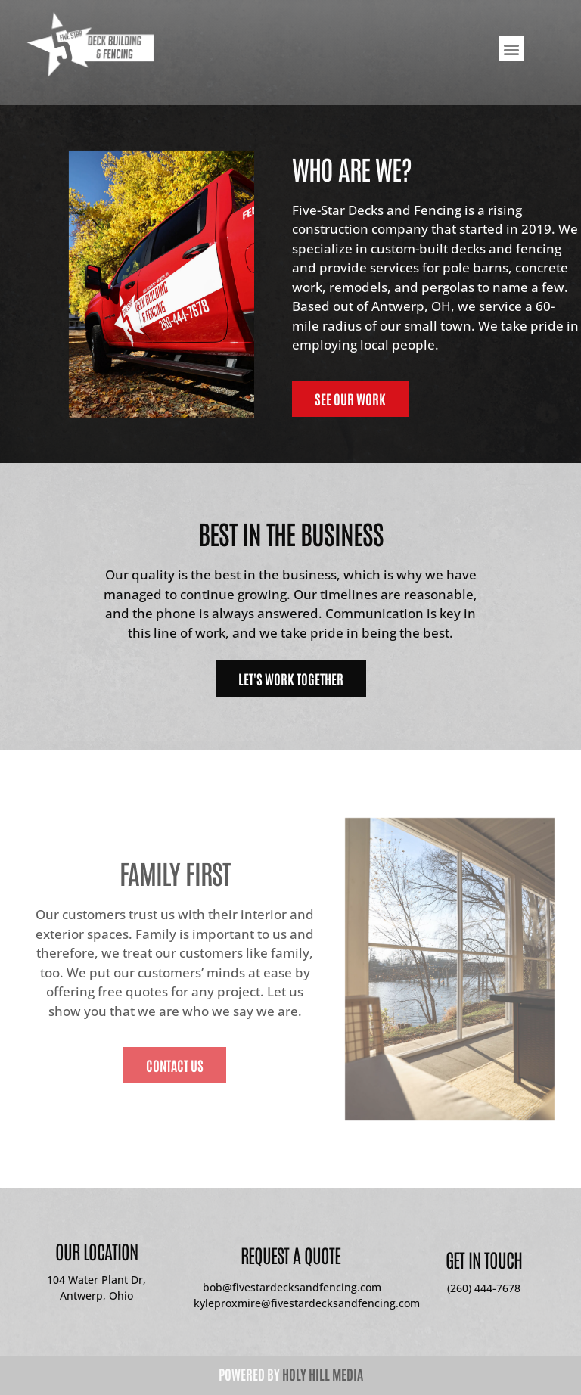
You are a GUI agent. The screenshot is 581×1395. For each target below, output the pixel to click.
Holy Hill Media (322, 1374)
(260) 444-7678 (483, 1288)
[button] (511, 48)
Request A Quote (290, 1254)
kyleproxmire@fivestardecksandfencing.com (307, 1303)
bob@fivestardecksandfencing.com (290, 1287)
